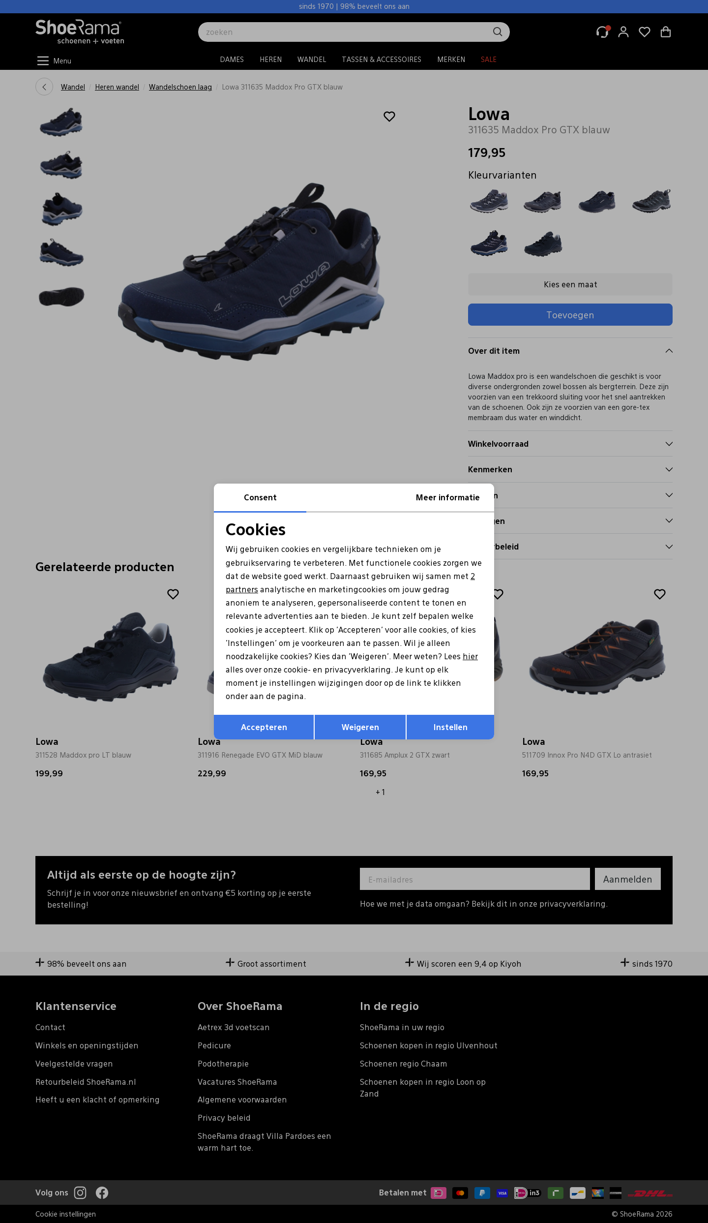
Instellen (451, 727)
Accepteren (264, 727)
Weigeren (360, 727)
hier (470, 656)
